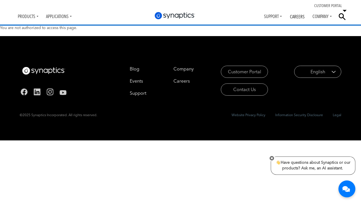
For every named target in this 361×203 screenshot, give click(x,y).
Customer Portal (244, 71)
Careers (297, 16)
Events (136, 81)
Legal (337, 115)
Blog (134, 69)
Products (26, 16)
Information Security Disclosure (299, 115)
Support (271, 16)
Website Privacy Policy (248, 115)
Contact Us (244, 89)
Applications (57, 16)
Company (320, 16)
